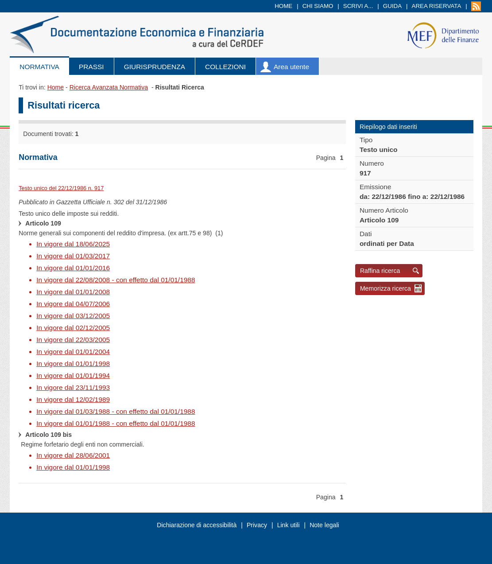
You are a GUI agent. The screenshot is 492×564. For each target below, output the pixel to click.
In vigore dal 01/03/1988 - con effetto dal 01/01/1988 (115, 411)
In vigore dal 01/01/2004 (73, 351)
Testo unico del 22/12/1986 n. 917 (61, 188)
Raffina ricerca (380, 270)
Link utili (288, 525)
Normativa (39, 66)
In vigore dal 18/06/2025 (73, 244)
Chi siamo (317, 6)
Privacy (257, 525)
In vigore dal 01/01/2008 (73, 292)
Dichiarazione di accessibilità (196, 525)
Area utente (291, 66)
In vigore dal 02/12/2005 (73, 327)
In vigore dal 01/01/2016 (73, 268)
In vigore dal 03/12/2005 (73, 315)
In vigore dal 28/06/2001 (73, 455)
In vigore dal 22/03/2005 (73, 339)
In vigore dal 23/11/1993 (73, 387)
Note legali (324, 525)
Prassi (91, 66)
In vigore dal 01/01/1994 (73, 375)
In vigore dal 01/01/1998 (73, 363)
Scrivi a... (358, 6)
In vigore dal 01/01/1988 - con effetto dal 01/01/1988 (115, 423)
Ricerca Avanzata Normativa (109, 87)
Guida (392, 6)
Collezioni (225, 66)
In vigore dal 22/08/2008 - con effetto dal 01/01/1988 (115, 280)
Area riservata (436, 6)
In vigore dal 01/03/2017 (73, 256)
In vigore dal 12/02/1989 (73, 399)
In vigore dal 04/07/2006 (73, 303)
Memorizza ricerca (385, 288)
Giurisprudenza (154, 66)
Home (283, 6)
